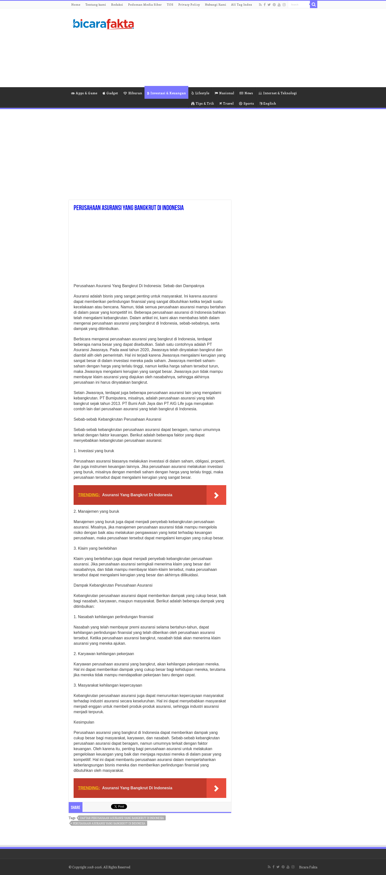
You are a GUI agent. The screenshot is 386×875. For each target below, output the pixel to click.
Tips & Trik (202, 103)
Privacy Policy (189, 4)
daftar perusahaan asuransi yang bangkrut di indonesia (122, 818)
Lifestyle (200, 93)
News (246, 93)
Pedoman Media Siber (145, 4)
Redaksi (117, 4)
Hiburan (132, 93)
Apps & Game (84, 93)
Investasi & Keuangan (166, 93)
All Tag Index (241, 4)
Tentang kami (95, 4)
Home (75, 4)
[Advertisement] (224, 47)
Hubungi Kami (215, 4)
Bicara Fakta (308, 867)
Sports (246, 103)
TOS (170, 4)
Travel (226, 103)
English (267, 103)
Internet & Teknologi (277, 93)
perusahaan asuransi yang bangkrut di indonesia (109, 823)
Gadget (110, 93)
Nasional (224, 93)
